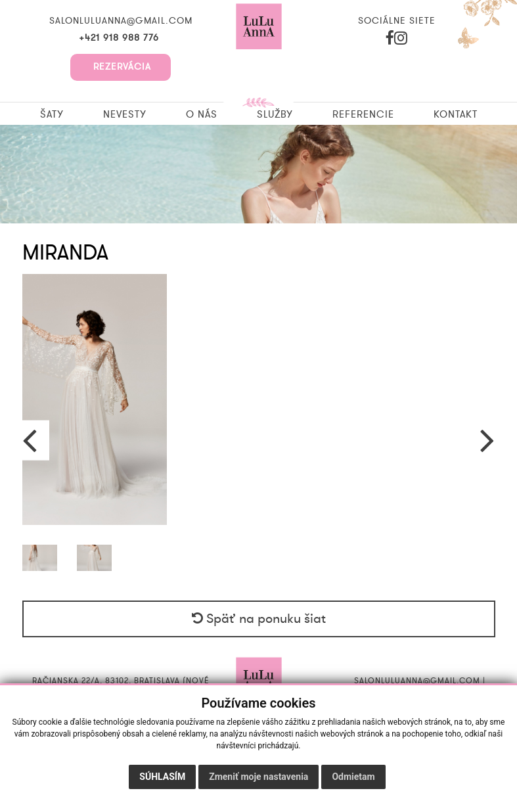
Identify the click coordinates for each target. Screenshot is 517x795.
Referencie (363, 114)
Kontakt (456, 114)
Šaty (52, 114)
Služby (275, 114)
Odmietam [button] (353, 776)
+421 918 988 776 (120, 38)
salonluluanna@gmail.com (120, 21)
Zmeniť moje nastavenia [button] (258, 776)
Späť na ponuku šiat (259, 618)
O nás (201, 114)
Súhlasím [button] (162, 776)
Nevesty (124, 114)
